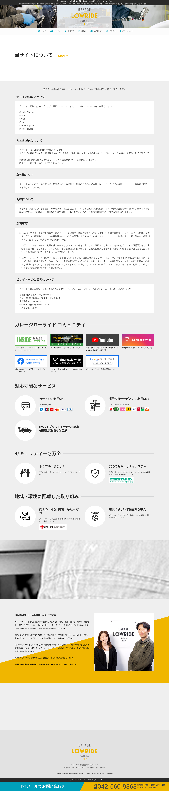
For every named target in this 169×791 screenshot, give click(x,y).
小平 (51, 625)
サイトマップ (101, 773)
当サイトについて (84, 773)
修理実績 (69, 31)
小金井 (33, 625)
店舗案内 (110, 31)
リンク (94, 773)
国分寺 (72, 622)
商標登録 (109, 773)
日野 (20, 625)
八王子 (26, 625)
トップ (42, 31)
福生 (46, 625)
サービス (55, 31)
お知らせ (65, 773)
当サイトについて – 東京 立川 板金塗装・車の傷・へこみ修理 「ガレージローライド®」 (84, 1)
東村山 (40, 625)
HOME (59, 773)
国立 (66, 622)
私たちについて (126, 31)
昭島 (61, 622)
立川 (46, 622)
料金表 (82, 31)
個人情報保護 (73, 773)
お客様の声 (96, 31)
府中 (57, 625)
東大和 (79, 622)
